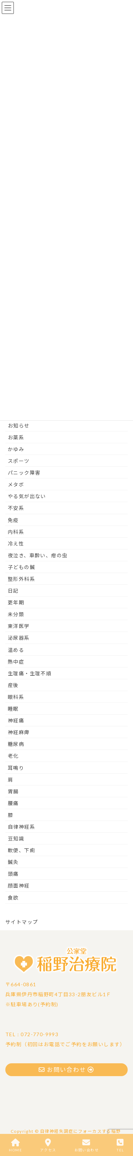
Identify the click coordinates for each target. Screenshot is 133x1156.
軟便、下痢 (21, 850)
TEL (120, 1145)
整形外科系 (21, 579)
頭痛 (13, 874)
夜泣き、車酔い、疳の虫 (37, 555)
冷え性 (16, 544)
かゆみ (16, 449)
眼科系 (16, 697)
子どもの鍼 (21, 567)
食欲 (13, 898)
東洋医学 (19, 626)
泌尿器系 (19, 638)
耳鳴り (16, 768)
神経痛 (16, 720)
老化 (13, 756)
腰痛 (13, 803)
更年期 (16, 602)
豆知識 (16, 838)
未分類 (16, 614)
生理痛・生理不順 (29, 673)
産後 (13, 685)
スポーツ (19, 461)
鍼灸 (13, 862)
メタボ (16, 484)
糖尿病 (16, 744)
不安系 (16, 508)
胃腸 (13, 791)
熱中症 (16, 662)
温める (16, 650)
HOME (15, 1145)
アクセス (48, 1145)
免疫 (13, 520)
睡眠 (13, 709)
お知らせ (19, 426)
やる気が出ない (27, 496)
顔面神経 (19, 886)
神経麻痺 (19, 732)
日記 (13, 591)
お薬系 (16, 437)
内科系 (16, 532)
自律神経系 (21, 827)
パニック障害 (24, 473)
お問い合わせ (86, 1145)
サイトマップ (21, 922)
